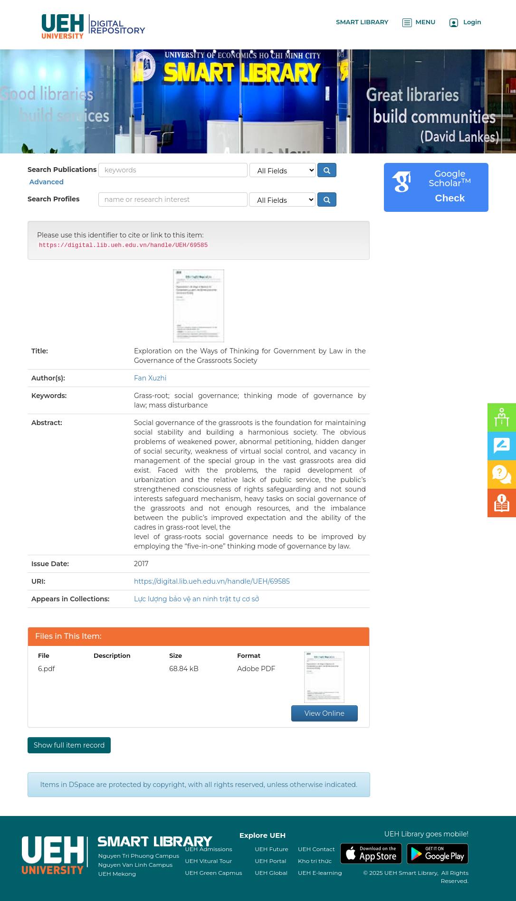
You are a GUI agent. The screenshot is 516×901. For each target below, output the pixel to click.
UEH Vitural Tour (208, 860)
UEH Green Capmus (213, 872)
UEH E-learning (320, 872)
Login (465, 22)
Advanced (46, 182)
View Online (324, 713)
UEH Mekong (117, 873)
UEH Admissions (208, 849)
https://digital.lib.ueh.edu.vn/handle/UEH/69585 (212, 581)
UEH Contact (316, 849)
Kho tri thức (315, 860)
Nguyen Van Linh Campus (135, 864)
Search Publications (62, 169)
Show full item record (69, 745)
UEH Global (271, 872)
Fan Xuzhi (150, 378)
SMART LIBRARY (362, 22)
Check (450, 197)
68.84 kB (184, 668)
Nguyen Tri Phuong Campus (138, 855)
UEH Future (271, 849)
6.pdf (46, 668)
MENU (418, 22)
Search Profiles (53, 199)
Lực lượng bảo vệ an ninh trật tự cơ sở (196, 599)
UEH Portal (270, 860)
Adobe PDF (256, 668)
